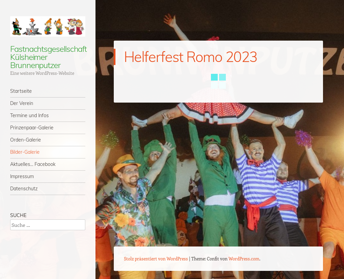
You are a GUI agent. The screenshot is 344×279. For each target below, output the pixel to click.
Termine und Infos (29, 115)
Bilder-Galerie (25, 152)
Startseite (21, 91)
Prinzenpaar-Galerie (31, 128)
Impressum (22, 176)
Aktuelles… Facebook (33, 164)
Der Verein (21, 103)
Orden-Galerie (25, 140)
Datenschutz (24, 189)
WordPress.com (244, 258)
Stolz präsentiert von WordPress (156, 258)
